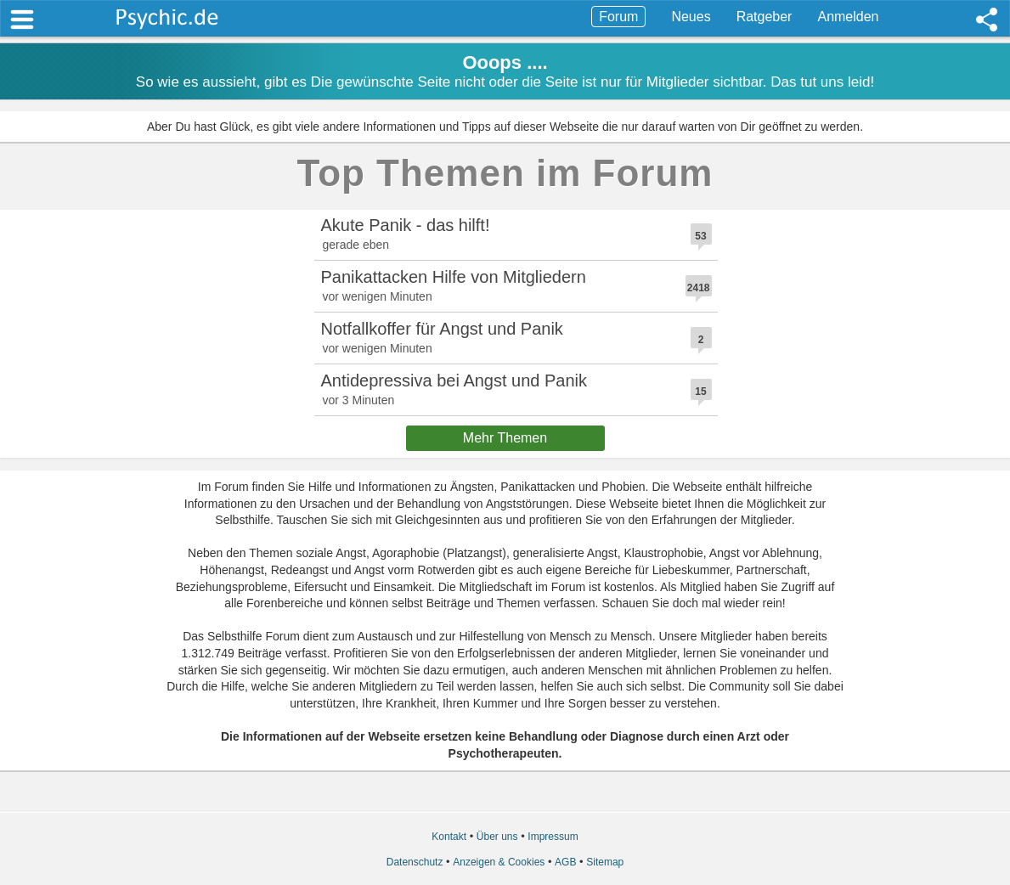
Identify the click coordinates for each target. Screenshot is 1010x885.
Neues (690, 16)
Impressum (553, 837)
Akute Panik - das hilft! (405, 225)
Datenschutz (415, 862)
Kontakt (449, 837)
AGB (565, 862)
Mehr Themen (505, 438)
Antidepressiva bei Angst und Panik (454, 380)
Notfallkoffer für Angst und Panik (442, 328)
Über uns (497, 837)
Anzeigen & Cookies (498, 862)
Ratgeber (764, 16)
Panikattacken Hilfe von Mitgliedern (453, 277)
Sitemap (604, 862)
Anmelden (847, 16)
